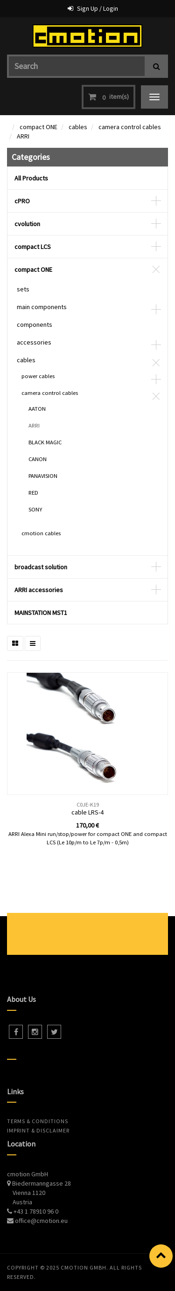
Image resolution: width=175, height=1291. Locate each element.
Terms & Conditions (37, 1121)
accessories (34, 342)
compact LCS (32, 246)
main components (42, 307)
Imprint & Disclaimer (38, 1130)
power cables (38, 376)
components (34, 324)
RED (33, 492)
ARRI (23, 136)
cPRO (22, 201)
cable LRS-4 (87, 812)
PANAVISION (42, 475)
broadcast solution (40, 567)
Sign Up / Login (97, 8)
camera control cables (129, 127)
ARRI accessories (38, 590)
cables (78, 127)
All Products (31, 178)
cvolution (27, 224)
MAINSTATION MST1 (40, 612)
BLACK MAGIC (45, 442)
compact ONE (38, 127)
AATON (37, 408)
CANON (37, 459)
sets (23, 289)
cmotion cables (41, 533)
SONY (35, 509)
